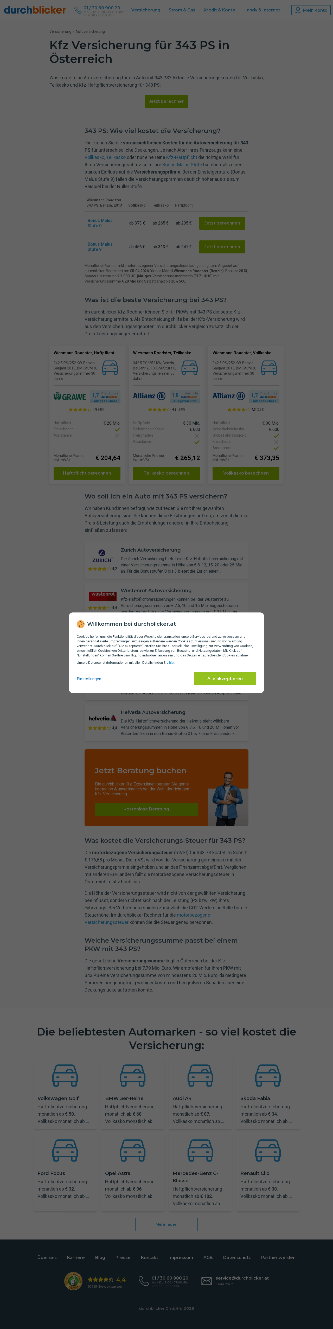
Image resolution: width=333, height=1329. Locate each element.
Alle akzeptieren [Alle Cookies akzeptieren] (225, 678)
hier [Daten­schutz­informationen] (171, 662)
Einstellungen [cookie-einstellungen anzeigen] (89, 678)
